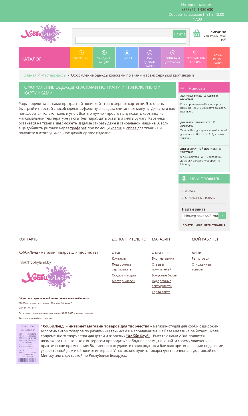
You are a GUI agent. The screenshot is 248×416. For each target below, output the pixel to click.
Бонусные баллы (164, 275)
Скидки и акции (104, 57)
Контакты (119, 258)
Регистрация (215, 225)
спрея (131, 128)
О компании (161, 252)
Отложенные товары (197, 57)
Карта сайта (161, 292)
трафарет (78, 128)
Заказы (190, 191)
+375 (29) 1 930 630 (197, 9)
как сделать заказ (150, 59)
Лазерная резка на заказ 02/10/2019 (199, 97)
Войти (188, 225)
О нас (116, 252)
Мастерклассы (53, 75)
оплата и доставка (173, 57)
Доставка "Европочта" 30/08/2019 (197, 124)
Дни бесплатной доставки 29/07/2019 (200, 150)
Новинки (81, 55)
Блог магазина (163, 258)
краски (116, 128)
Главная (29, 75)
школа (127, 55)
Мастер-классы (123, 281)
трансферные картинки (124, 103)
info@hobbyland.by (35, 262)
